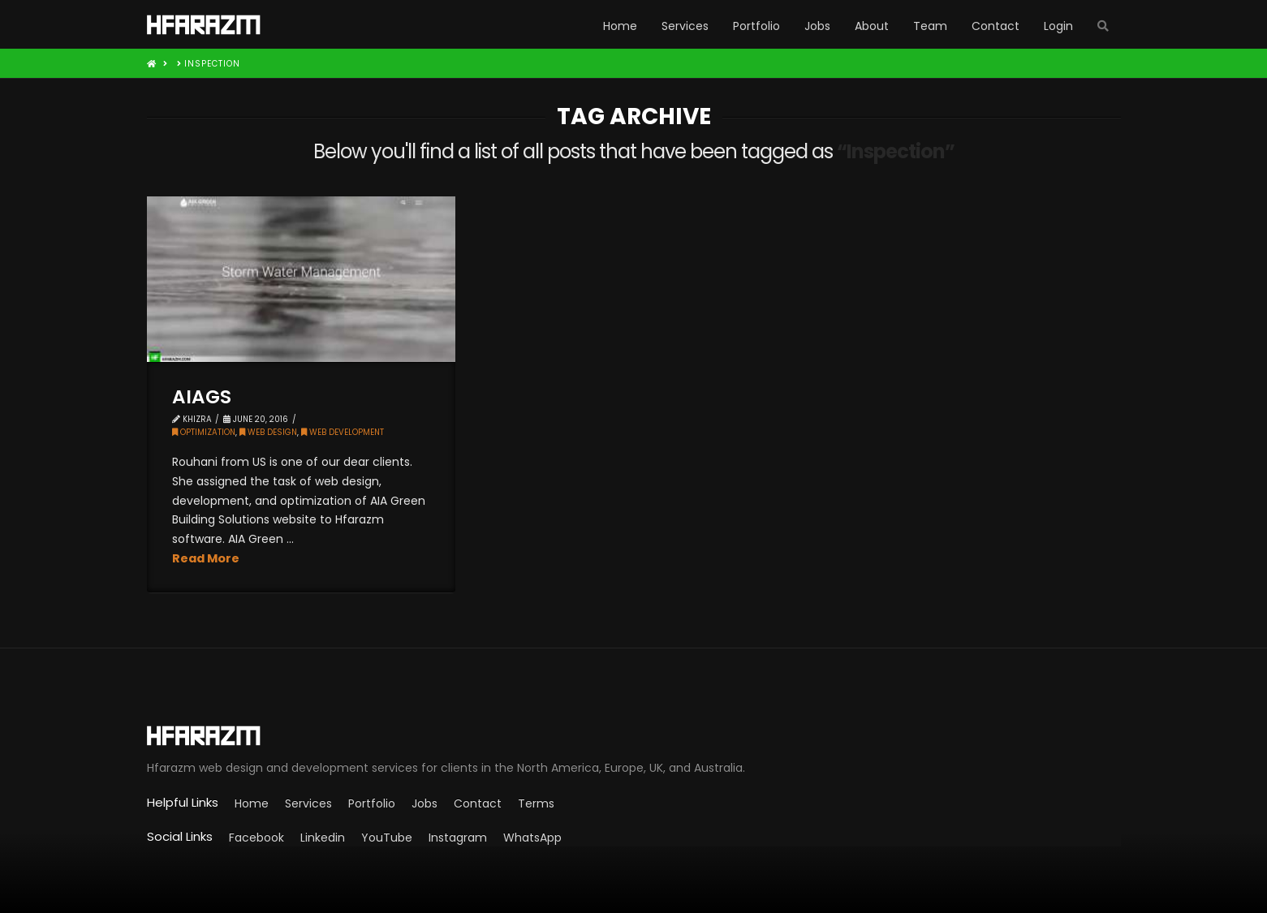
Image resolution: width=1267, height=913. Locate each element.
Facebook (256, 837)
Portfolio (371, 803)
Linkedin (322, 837)
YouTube (386, 837)
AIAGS (201, 397)
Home (252, 803)
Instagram (458, 837)
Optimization (203, 432)
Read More (205, 558)
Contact (478, 803)
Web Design (268, 432)
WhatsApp (532, 837)
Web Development (342, 432)
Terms (536, 803)
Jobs (424, 803)
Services (308, 803)
